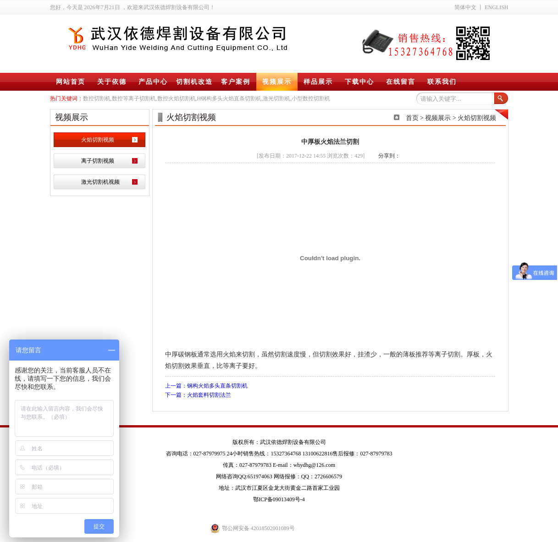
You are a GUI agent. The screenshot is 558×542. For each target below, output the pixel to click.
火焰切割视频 (97, 140)
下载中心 (359, 81)
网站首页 (70, 81)
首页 (412, 118)
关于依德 (112, 81)
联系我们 (442, 81)
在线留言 (400, 81)
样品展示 (318, 81)
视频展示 (277, 81)
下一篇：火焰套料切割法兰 (198, 395)
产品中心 (153, 81)
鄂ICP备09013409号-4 (279, 499)
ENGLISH (496, 7)
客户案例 (235, 81)
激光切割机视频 (100, 182)
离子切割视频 (97, 161)
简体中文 (465, 7)
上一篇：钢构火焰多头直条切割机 (206, 386)
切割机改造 (194, 81)
